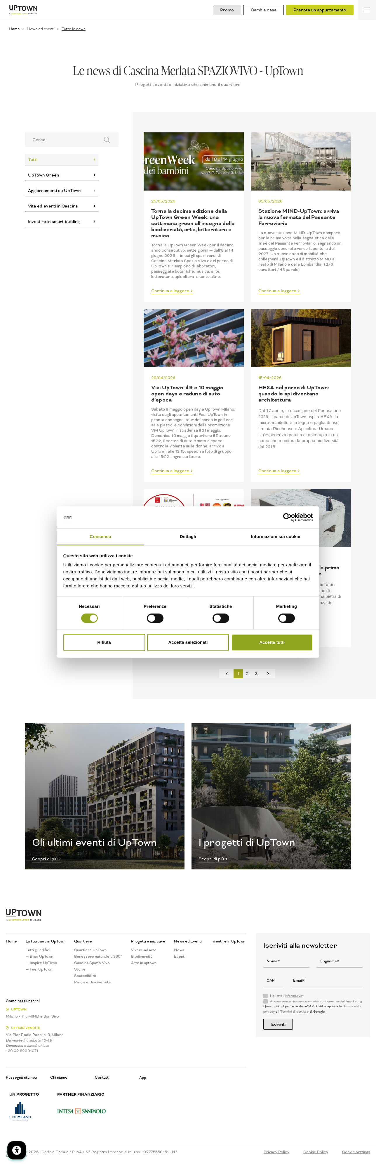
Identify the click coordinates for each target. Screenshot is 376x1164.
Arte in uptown (143, 963)
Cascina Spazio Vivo (92, 963)
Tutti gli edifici (38, 950)
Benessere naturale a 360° (98, 956)
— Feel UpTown (39, 969)
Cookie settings (356, 1152)
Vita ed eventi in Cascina (53, 206)
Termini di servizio (294, 1011)
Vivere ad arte (143, 950)
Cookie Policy (315, 1152)
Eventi (179, 956)
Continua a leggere (170, 291)
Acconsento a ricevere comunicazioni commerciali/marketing (316, 1001)
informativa (293, 996)
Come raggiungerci (23, 1001)
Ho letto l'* (287, 996)
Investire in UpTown (227, 941)
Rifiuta (104, 642)
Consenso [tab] (100, 536)
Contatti (102, 1077)
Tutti (32, 159)
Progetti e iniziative (148, 941)
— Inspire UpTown (41, 963)
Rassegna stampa (21, 1077)
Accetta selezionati (188, 642)
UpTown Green (43, 175)
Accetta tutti (272, 642)
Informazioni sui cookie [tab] (275, 536)
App (142, 1077)
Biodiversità (141, 956)
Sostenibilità (85, 976)
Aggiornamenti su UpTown (54, 190)
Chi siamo (58, 1077)
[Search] (60, 140)
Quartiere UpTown (90, 950)
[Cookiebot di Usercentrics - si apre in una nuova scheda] (287, 517)
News (179, 950)
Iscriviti (278, 1024)
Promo (227, 10)
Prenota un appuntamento (319, 10)
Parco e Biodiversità (92, 982)
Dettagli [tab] (188, 536)
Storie (80, 969)
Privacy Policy (276, 1152)
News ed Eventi (188, 941)
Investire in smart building (54, 221)
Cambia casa (263, 10)
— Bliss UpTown (39, 956)
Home (14, 28)
